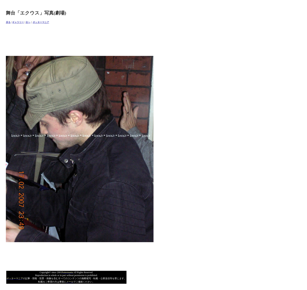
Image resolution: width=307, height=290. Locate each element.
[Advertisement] (77, 40)
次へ (28, 22)
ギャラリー (18, 22)
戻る (8, 22)
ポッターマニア (41, 22)
